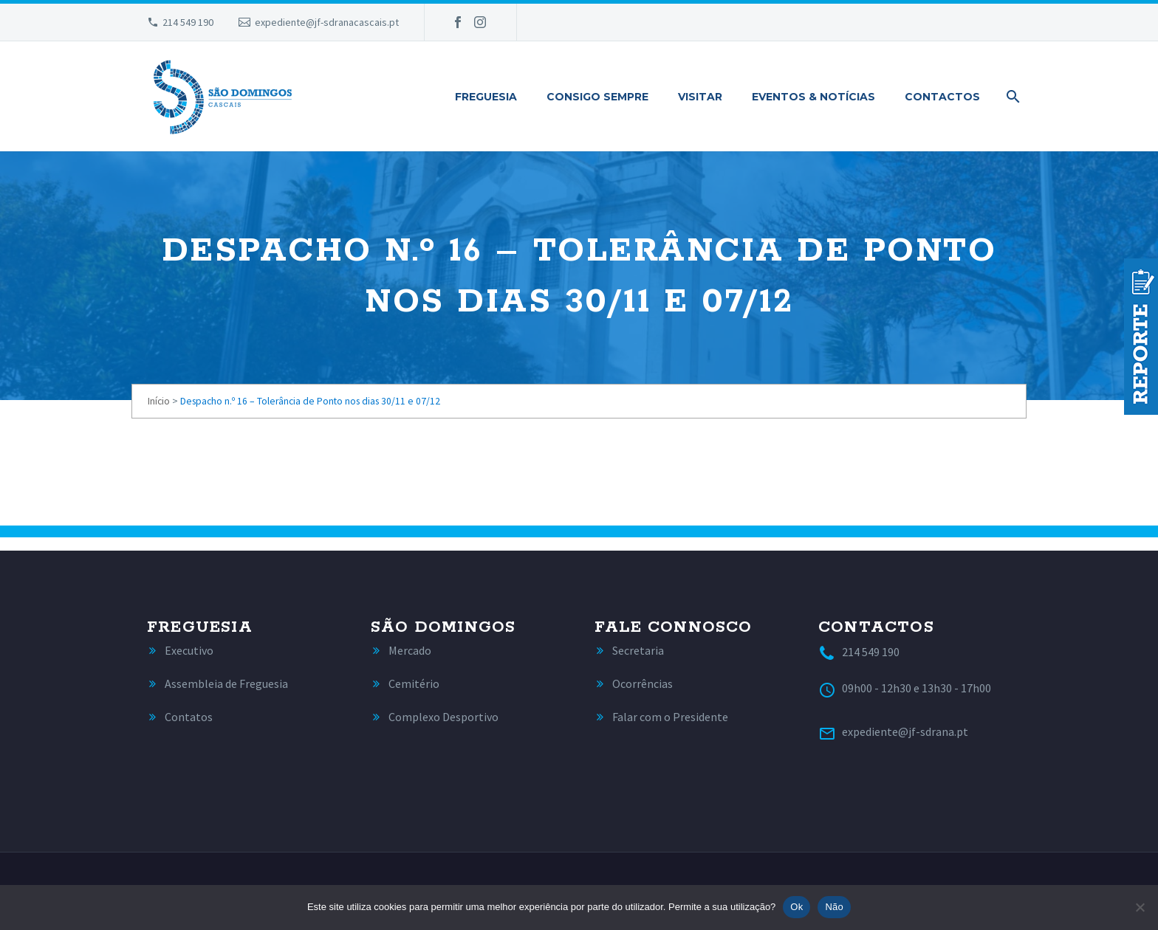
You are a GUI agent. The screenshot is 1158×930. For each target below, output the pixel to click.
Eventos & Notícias (813, 96)
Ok (796, 906)
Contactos (942, 96)
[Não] (1139, 907)
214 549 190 (187, 22)
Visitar (700, 96)
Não (834, 906)
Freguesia (486, 96)
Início (159, 401)
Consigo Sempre (597, 96)
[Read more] (180, 650)
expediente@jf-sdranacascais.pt (327, 22)
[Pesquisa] (1010, 96)
